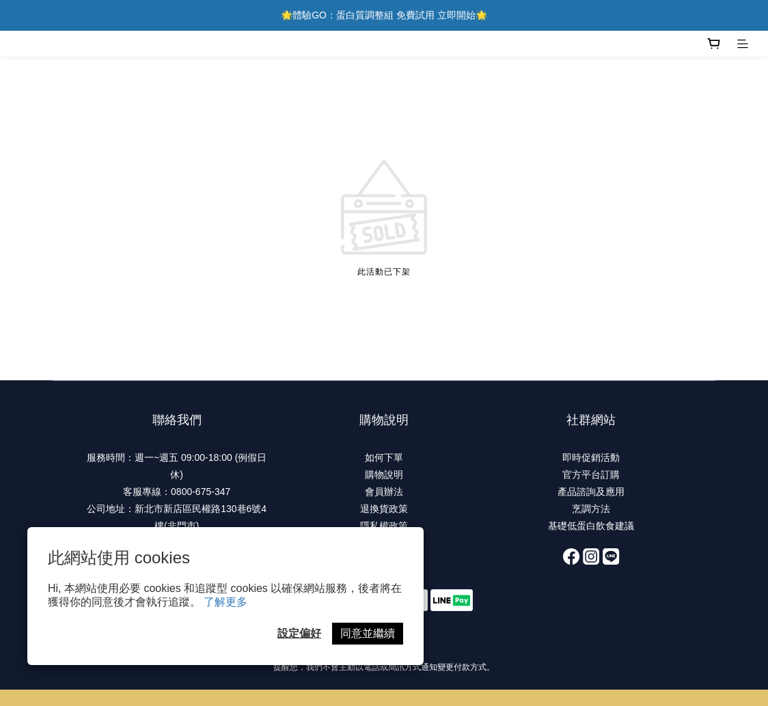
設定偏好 (299, 633)
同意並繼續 (367, 633)
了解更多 (225, 602)
